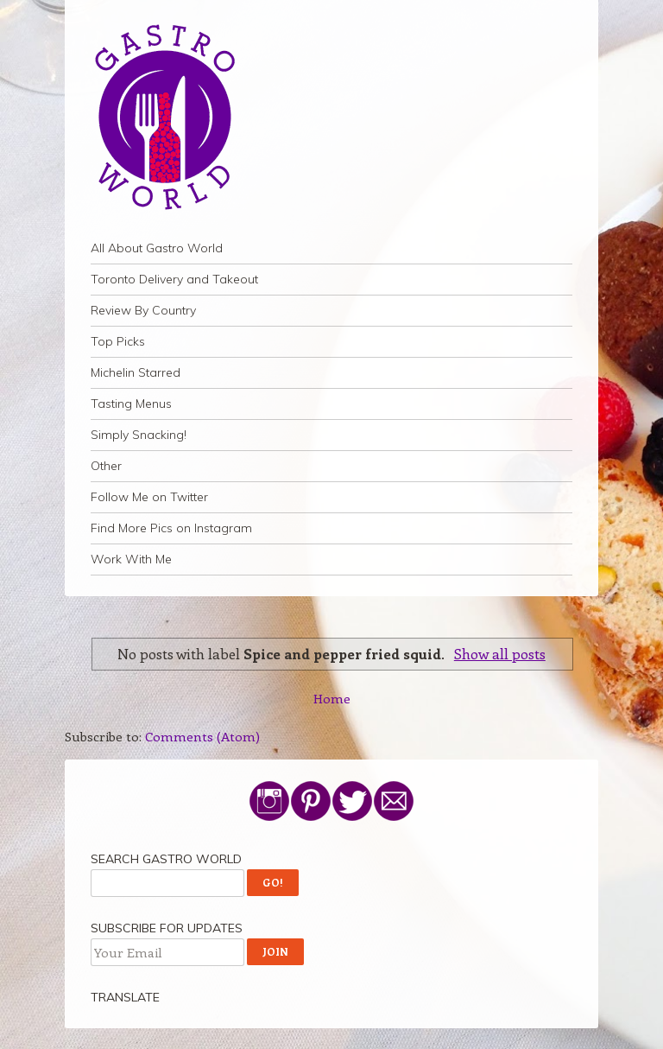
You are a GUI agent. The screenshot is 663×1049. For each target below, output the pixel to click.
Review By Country (143, 310)
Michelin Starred (135, 372)
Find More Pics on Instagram (171, 528)
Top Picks (118, 341)
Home (331, 698)
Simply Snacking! (138, 434)
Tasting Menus (131, 403)
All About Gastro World (157, 248)
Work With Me (131, 559)
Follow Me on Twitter (149, 497)
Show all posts (500, 653)
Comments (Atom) (202, 736)
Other (106, 466)
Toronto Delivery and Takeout (174, 279)
